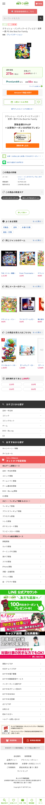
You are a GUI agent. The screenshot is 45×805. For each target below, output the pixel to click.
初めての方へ (7, 714)
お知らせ (5, 709)
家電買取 (5, 541)
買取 (40, 3)
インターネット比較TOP (11, 684)
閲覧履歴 (31, 803)
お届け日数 (26, 227)
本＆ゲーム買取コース (11, 466)
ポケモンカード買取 (10, 526)
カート (41, 803)
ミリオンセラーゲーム (10, 198)
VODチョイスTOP (9, 669)
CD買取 (5, 496)
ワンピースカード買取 (11, 531)
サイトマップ (22, 771)
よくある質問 (24, 221)
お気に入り (13, 803)
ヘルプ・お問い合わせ (11, 719)
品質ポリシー (12, 760)
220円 (11, 384)
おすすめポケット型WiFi (11, 689)
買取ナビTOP (7, 664)
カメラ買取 (6, 546)
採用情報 (27, 756)
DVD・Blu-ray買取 (9, 491)
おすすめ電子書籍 (9, 674)
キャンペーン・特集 (10, 448)
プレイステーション (14, 34)
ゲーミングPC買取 (9, 551)
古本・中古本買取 (9, 471)
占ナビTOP (6, 704)
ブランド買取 (7, 576)
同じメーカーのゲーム (24, 286)
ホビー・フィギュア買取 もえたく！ (16, 501)
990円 (33, 389)
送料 (15, 227)
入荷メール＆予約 (21, 102)
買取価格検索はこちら (22, 11)
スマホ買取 (6, 561)
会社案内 (17, 756)
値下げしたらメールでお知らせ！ (22, 109)
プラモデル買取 (8, 516)
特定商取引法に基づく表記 (22, 782)
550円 (11, 389)
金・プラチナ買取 (9, 582)
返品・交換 (7, 232)
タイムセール (7, 453)
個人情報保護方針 (11, 763)
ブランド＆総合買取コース (12, 536)
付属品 (5, 227)
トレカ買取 (6, 521)
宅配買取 (13, 740)
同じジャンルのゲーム (24, 240)
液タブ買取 (6, 556)
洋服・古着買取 (8, 571)
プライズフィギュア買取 (11, 511)
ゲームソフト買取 (9, 481)
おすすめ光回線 (8, 699)
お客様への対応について (31, 763)
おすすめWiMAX (8, 694)
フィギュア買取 (8, 506)
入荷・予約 (22, 803)
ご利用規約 (11, 767)
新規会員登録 (35, 740)
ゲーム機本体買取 (9, 486)
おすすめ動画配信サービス (12, 679)
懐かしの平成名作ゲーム (30, 198)
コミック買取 (7, 476)
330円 (33, 384)
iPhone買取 (7, 566)
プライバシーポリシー (29, 760)
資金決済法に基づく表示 (28, 767)
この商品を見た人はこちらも (24, 332)
